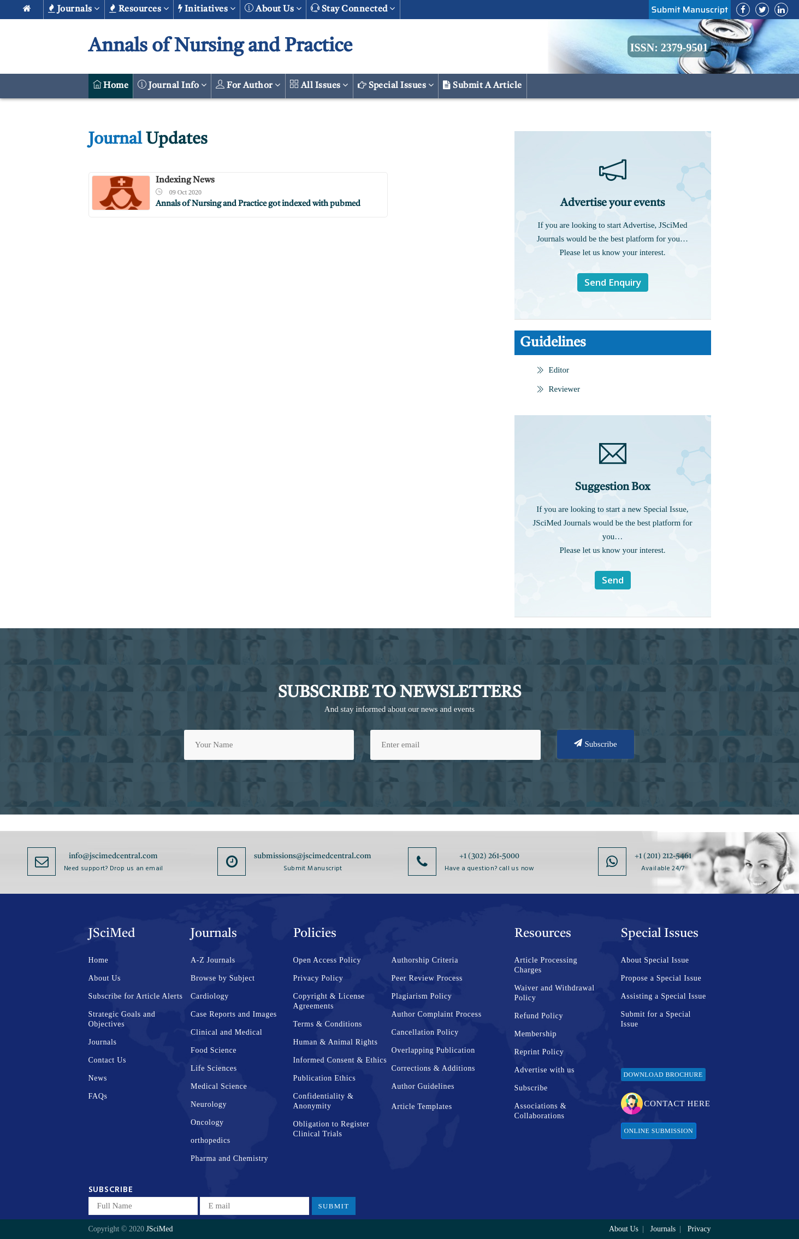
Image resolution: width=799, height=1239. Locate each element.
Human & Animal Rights (335, 1042)
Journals (74, 9)
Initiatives (206, 9)
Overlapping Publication (433, 1050)
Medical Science (219, 1086)
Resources (139, 9)
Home (111, 85)
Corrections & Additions (434, 1068)
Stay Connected (353, 8)
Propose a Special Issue (661, 978)
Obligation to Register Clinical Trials (331, 1129)
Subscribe (595, 743)
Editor (553, 369)
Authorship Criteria (425, 960)
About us (273, 8)
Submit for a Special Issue (656, 1019)
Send (613, 580)
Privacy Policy (318, 978)
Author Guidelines (423, 1086)
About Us (104, 978)
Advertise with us (544, 1070)
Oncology (207, 1122)
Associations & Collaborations (540, 1111)
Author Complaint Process (437, 1014)
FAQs (98, 1096)
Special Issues (396, 85)
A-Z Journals (213, 960)
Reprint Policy (539, 1052)
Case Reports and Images (234, 1014)
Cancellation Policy (425, 1032)
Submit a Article (482, 85)
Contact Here (665, 1103)
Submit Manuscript (690, 9)
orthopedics (210, 1140)
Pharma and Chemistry (229, 1158)
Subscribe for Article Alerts (135, 996)
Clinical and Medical (226, 1032)
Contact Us (107, 1060)
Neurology (209, 1104)
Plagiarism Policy (422, 996)
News (98, 1078)
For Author (248, 85)
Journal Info (172, 85)
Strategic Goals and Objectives (122, 1019)
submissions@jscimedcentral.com (312, 856)
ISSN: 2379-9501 (669, 48)
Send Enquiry (612, 282)
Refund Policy (539, 1016)
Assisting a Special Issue (663, 996)
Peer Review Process (427, 978)
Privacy (699, 1229)
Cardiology (210, 996)
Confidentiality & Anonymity (323, 1101)
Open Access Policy (327, 960)
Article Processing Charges (546, 965)
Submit (334, 1206)
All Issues (319, 85)
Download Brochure (663, 1074)
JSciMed (159, 1229)
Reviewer (558, 389)
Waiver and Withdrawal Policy (554, 993)
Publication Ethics (324, 1078)
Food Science (213, 1050)
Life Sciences (214, 1068)
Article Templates (422, 1106)
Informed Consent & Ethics (340, 1060)
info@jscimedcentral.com (113, 856)
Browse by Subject (223, 978)
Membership (535, 1034)
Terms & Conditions (328, 1024)
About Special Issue (655, 960)
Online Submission (658, 1131)
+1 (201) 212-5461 (663, 856)
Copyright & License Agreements (329, 1001)
